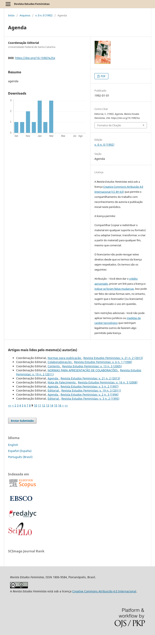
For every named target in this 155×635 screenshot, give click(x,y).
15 (55, 405)
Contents (54, 366)
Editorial (54, 390)
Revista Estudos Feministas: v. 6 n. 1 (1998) (103, 362)
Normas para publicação (65, 358)
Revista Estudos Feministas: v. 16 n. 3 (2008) (107, 382)
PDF (103, 76)
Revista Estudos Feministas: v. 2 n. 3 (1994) (89, 394)
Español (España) (19, 451)
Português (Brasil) (20, 457)
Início (11, 15)
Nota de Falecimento (62, 382)
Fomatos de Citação (109, 125)
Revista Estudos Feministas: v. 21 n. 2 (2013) (113, 358)
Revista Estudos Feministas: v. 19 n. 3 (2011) (91, 390)
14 (51, 405)
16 (59, 405)
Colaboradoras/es (60, 362)
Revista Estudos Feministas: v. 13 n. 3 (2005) (92, 366)
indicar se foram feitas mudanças (114, 289)
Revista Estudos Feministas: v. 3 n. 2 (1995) (90, 398)
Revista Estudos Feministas (31, 4)
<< (9, 405)
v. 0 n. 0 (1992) (43, 15)
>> (66, 405)
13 (47, 405)
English (13, 445)
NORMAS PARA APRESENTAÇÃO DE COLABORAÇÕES (83, 370)
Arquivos (25, 15)
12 (43, 405)
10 (35, 405)
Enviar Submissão (22, 420)
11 (39, 405)
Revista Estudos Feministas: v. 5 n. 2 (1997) (89, 386)
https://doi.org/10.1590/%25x (35, 58)
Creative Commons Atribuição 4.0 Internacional (104, 591)
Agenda (53, 378)
